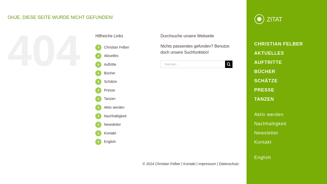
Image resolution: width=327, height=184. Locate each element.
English (110, 142)
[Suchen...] (192, 64)
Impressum (207, 164)
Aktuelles (111, 56)
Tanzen (109, 99)
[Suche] (228, 64)
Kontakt (110, 133)
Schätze (110, 81)
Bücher (109, 73)
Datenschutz (229, 164)
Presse (109, 90)
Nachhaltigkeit (115, 116)
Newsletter (112, 124)
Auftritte (110, 64)
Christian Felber (116, 47)
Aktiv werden (114, 107)
